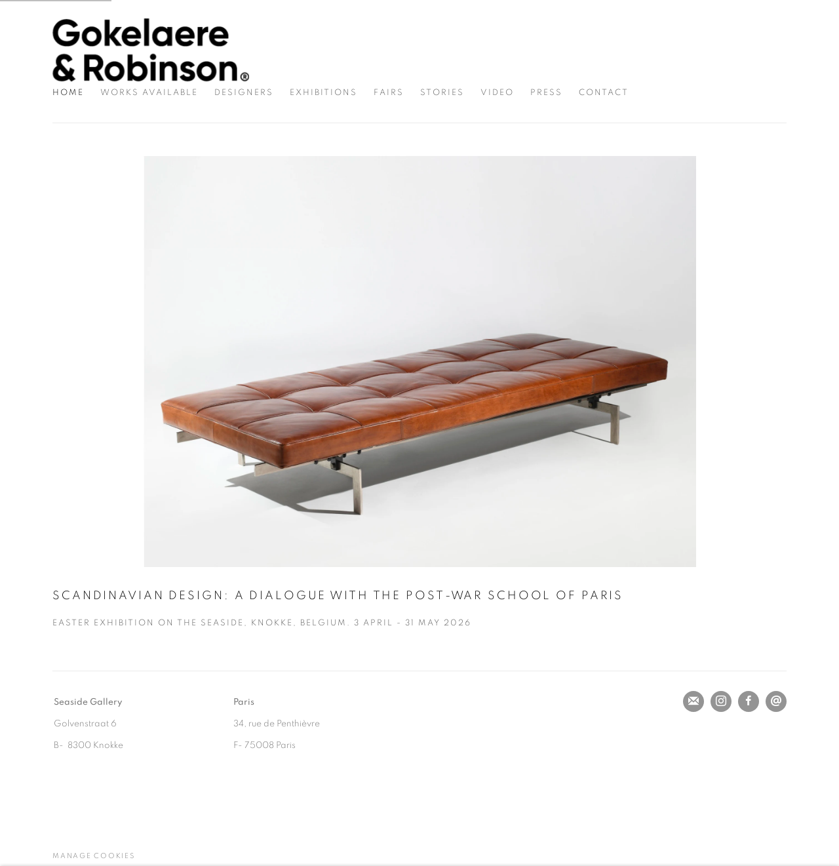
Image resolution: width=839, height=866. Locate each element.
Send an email (776, 701)
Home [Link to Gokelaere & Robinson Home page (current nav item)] (68, 93)
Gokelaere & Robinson (150, 50)
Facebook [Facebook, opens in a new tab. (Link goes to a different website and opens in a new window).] (748, 701)
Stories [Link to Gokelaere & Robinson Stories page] (442, 93)
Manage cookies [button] (93, 855)
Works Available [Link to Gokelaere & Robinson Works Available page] (149, 93)
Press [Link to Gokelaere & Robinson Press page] (546, 93)
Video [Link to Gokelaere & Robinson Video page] (497, 93)
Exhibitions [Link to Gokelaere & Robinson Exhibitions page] (323, 93)
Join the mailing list (693, 701)
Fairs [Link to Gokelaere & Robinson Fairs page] (389, 93)
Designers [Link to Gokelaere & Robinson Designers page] (243, 93)
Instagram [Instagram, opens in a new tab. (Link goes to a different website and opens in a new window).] (721, 701)
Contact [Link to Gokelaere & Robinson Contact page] (604, 93)
